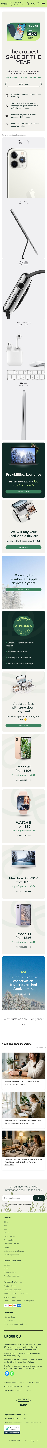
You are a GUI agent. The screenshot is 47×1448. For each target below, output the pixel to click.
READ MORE (23, 725)
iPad (5, 1225)
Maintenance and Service (14, 1250)
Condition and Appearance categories (19, 1300)
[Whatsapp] (12, 1373)
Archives (40, 1047)
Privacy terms (9, 1320)
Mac (5, 1229)
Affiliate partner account (13, 1275)
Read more (23, 994)
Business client (10, 1272)
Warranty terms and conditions (16, 1293)
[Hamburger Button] (44, 3)
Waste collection (10, 1296)
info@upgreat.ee (24, 1390)
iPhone (6, 1221)
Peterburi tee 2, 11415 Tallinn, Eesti (26, 1382)
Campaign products (12, 1243)
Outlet (6, 1247)
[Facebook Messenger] (7, 1373)
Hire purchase (9, 1316)
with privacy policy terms (22, 1205)
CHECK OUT (23, 547)
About (6, 1268)
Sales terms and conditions (14, 1289)
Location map (23, 1399)
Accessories (9, 1239)
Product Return (10, 1286)
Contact (7, 1264)
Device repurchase (11, 1254)
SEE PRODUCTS (23, 491)
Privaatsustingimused (31, 1440)
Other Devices (9, 1236)
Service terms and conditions (15, 1324)
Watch (6, 1232)
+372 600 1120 (18, 5)
